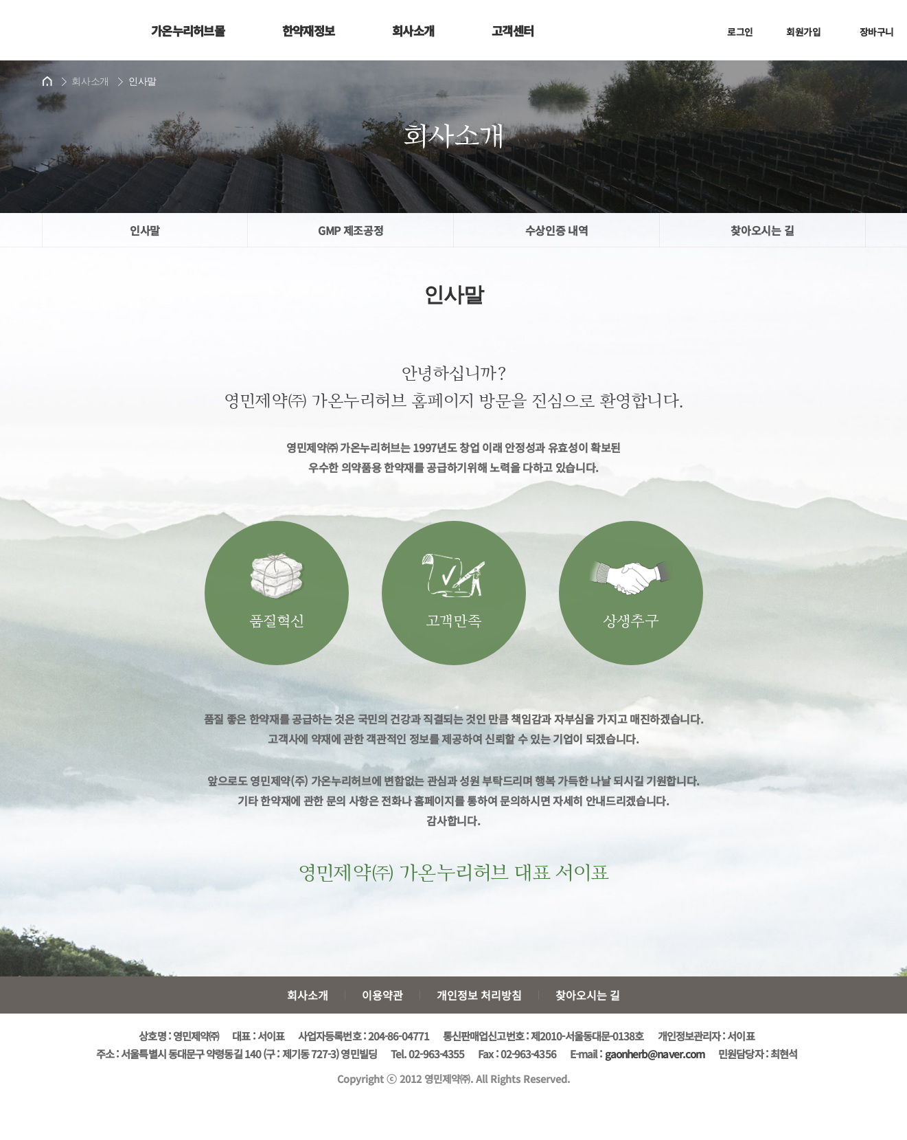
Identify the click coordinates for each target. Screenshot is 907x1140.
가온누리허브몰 (188, 30)
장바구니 (864, 34)
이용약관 (382, 995)
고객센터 (512, 30)
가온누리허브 (67, 29)
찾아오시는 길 (762, 230)
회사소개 (413, 30)
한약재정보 (308, 30)
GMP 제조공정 (351, 230)
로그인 (731, 34)
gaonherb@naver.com (655, 1053)
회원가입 (794, 34)
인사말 (145, 230)
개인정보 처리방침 (479, 995)
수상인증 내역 (556, 230)
